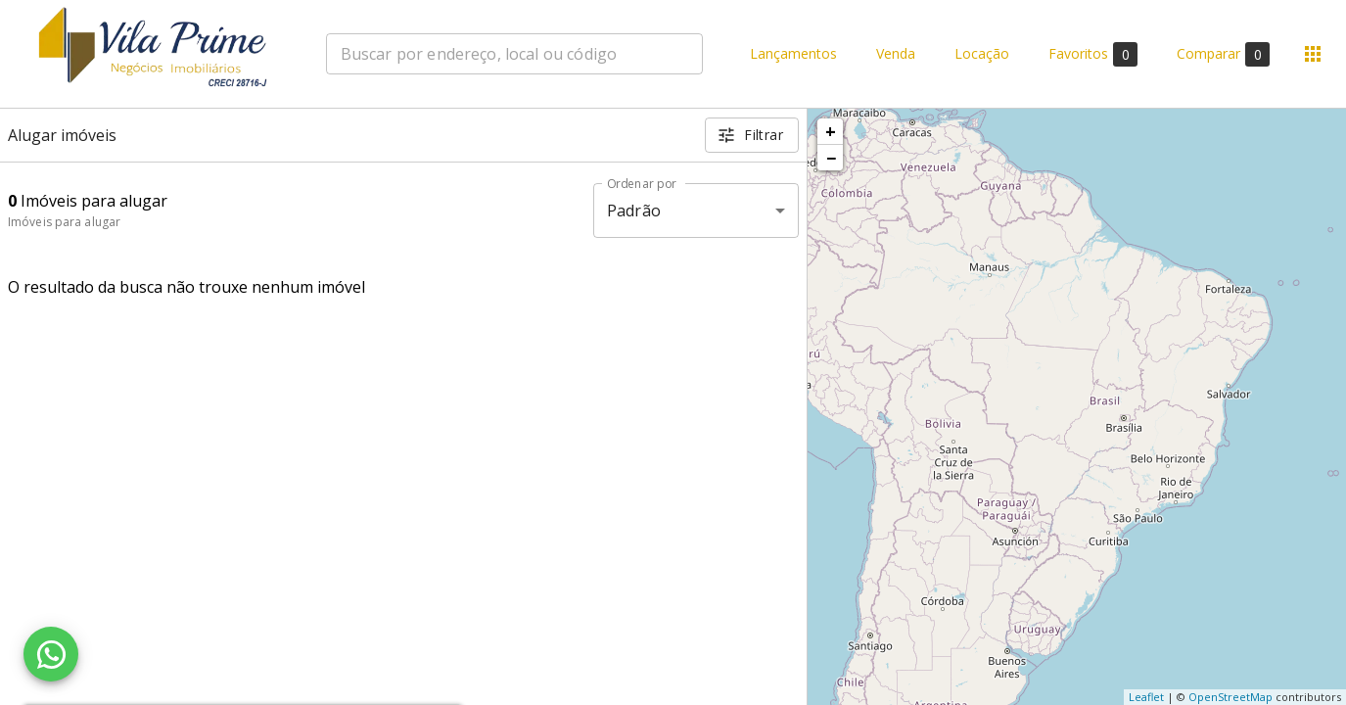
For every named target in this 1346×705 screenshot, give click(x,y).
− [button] (831, 157)
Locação (981, 54)
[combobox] (514, 53)
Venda (895, 54)
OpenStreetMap (1230, 696)
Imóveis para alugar (64, 221)
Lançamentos (793, 54)
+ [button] (830, 131)
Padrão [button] (634, 210)
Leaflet (1146, 696)
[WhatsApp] (50, 654)
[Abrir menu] (1312, 53)
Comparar (1223, 54)
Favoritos (1092, 54)
